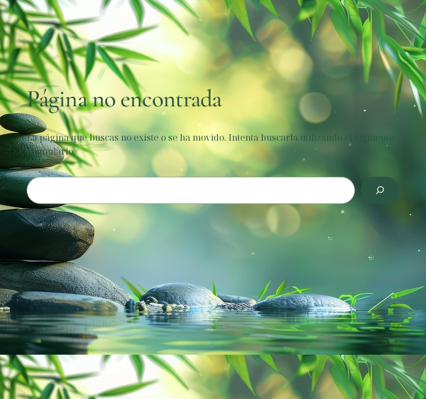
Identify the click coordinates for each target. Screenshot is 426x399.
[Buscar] (380, 190)
